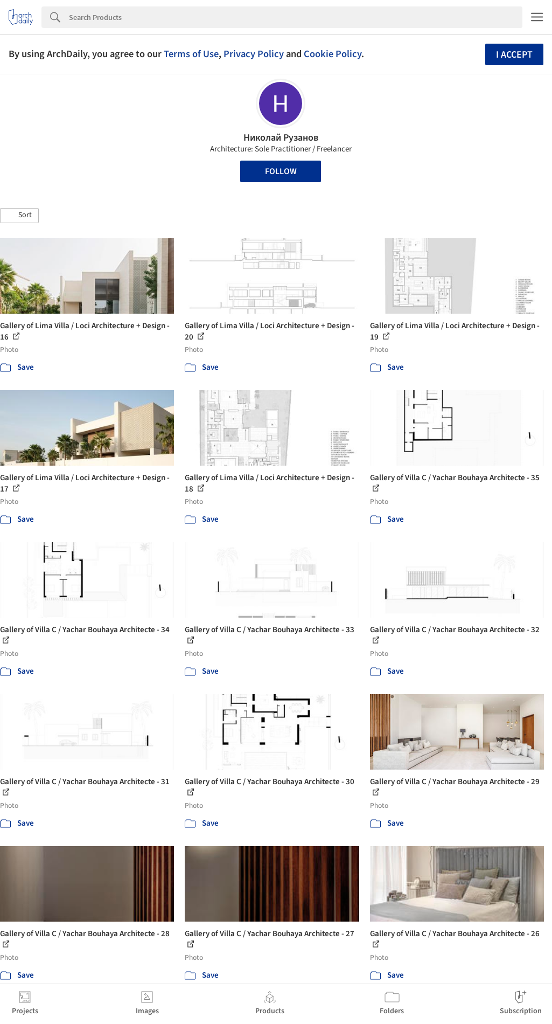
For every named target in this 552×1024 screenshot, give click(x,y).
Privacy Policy (253, 54)
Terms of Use (191, 54)
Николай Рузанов (280, 137)
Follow (281, 171)
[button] (19, 215)
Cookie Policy (332, 54)
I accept (514, 54)
